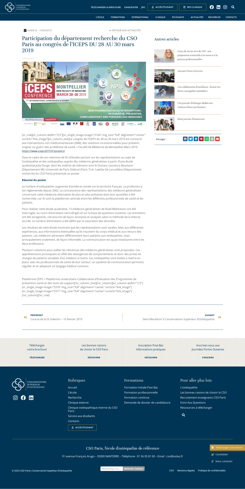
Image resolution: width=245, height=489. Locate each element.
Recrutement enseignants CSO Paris (203, 397)
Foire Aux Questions (193, 402)
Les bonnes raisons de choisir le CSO (203, 392)
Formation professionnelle (141, 392)
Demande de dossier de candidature (147, 402)
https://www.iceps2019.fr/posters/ (43, 151)
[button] (185, 139)
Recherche (214, 17)
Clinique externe (78, 402)
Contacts (231, 17)
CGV (171, 470)
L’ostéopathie (188, 387)
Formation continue (136, 397)
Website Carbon (133, 468)
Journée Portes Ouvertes (190, 71)
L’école (101, 17)
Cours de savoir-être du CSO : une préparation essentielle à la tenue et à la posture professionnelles (197, 55)
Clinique (161, 17)
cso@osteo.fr (174, 456)
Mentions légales (186, 470)
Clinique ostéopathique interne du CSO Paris (92, 409)
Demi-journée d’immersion (191, 119)
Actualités (197, 17)
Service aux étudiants (81, 416)
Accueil (72, 387)
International (141, 17)
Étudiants (179, 17)
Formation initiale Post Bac (141, 387)
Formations (119, 17)
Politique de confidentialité (211, 470)
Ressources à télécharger (196, 407)
